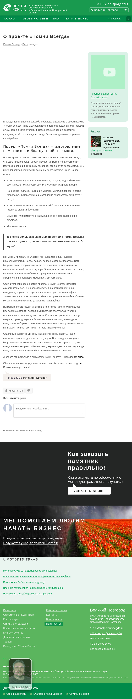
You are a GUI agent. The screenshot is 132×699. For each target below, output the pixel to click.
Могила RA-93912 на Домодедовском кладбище (30, 570)
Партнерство (54, 623)
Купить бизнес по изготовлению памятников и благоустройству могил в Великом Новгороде (107, 618)
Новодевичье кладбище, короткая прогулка (27, 593)
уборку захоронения (102, 150)
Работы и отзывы (35, 18)
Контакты (51, 614)
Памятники (9, 610)
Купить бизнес (77, 18)
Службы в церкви (79, 694)
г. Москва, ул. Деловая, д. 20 (106, 633)
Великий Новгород (107, 610)
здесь (78, 363)
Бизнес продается (114, 4)
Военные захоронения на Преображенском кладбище (33, 588)
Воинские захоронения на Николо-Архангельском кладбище (36, 576)
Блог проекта (54, 619)
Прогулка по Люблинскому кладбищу (24, 582)
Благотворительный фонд (47, 694)
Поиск (116, 18)
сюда (81, 357)
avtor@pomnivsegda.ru (109, 628)
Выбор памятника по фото (19, 628)
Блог (56, 18)
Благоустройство (13, 632)
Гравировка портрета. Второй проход (104, 95)
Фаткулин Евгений (35, 377)
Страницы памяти (16, 694)
